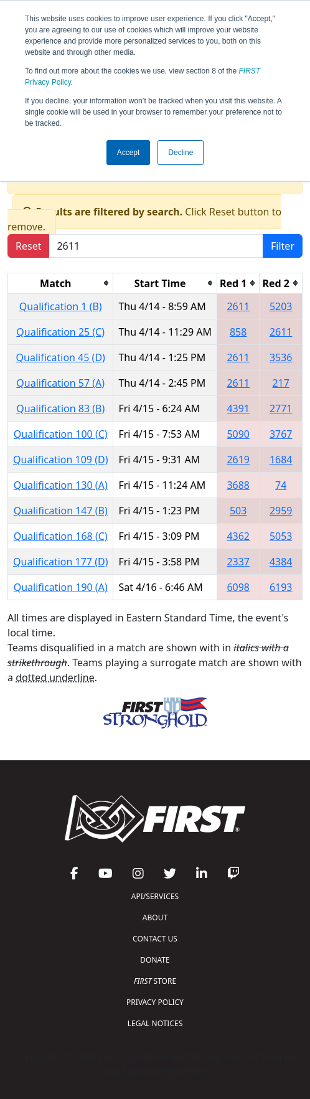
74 (280, 485)
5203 (281, 306)
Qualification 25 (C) (60, 332)
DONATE (154, 960)
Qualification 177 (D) (60, 561)
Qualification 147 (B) (61, 510)
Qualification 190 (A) (61, 587)
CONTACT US (155, 938)
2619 (238, 459)
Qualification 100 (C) (61, 434)
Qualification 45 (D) (60, 357)
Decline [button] (180, 152)
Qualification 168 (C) (61, 536)
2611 (238, 306)
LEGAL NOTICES (155, 1023)
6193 (281, 587)
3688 (238, 485)
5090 (238, 434)
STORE (155, 981)
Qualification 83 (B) (60, 408)
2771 (281, 408)
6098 (238, 587)
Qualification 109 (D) (60, 459)
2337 (238, 561)
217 (280, 383)
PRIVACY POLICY (155, 1002)
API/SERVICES (155, 896)
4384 (281, 561)
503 (238, 510)
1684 (281, 459)
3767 (281, 434)
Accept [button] (128, 152)
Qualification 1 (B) (60, 306)
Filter (282, 246)
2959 (281, 510)
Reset (28, 246)
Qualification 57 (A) (60, 383)
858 (238, 332)
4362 (238, 536)
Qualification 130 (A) (61, 485)
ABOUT (155, 917)
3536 (281, 357)
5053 (281, 536)
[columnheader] (60, 283)
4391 (238, 408)
